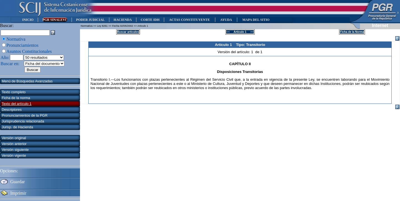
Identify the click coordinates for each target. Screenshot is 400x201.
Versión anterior (14, 144)
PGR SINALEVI (54, 20)
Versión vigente (14, 155)
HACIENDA (123, 20)
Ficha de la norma (16, 98)
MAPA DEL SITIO (255, 20)
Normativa (15, 39)
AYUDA (225, 20)
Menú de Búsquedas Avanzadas (27, 81)
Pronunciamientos (22, 45)
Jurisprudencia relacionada (23, 121)
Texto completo (14, 92)
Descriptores (12, 109)
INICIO (28, 20)
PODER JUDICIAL (90, 20)
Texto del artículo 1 (16, 104)
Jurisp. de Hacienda (17, 127)
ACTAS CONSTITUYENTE (189, 20)
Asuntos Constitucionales (29, 51)
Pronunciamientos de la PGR (25, 115)
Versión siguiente (15, 150)
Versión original (14, 138)
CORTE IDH (150, 20)
